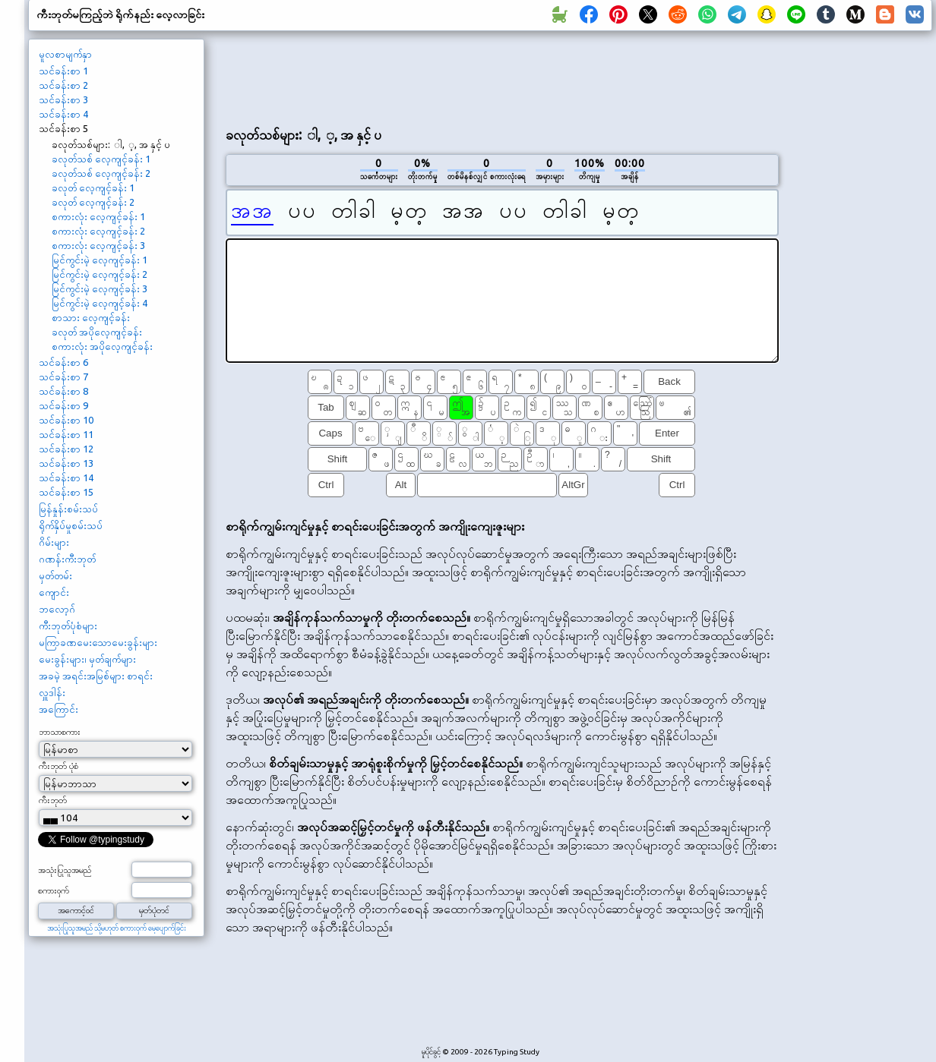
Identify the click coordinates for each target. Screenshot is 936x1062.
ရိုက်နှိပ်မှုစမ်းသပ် (71, 525)
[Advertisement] (861, 293)
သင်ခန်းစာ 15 (66, 492)
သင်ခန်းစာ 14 (66, 477)
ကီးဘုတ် (53, 800)
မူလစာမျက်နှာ (65, 54)
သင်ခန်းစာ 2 (63, 85)
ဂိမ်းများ (54, 542)
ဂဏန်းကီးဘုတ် (67, 558)
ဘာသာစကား (60, 731)
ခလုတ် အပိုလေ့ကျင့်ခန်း (97, 331)
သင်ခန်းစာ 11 (66, 434)
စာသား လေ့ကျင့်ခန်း (91, 317)
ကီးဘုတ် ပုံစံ (58, 766)
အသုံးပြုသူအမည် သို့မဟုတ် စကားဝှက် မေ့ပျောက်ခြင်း (116, 928)
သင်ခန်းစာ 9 (63, 405)
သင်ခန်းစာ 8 (63, 391)
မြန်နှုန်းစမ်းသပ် (68, 508)
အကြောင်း (58, 709)
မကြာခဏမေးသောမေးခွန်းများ (98, 642)
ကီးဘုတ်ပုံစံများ (68, 625)
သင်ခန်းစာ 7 (63, 376)
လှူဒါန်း (52, 692)
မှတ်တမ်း (55, 575)
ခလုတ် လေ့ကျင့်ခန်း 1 (93, 187)
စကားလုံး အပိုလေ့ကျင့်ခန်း (102, 346)
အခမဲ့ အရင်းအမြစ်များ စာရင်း (96, 675)
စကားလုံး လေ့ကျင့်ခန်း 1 (98, 216)
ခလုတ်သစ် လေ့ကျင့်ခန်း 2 (101, 173)
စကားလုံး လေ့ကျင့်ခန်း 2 (98, 230)
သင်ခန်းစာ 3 (63, 99)
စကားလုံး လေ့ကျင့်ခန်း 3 (98, 245)
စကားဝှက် (53, 890)
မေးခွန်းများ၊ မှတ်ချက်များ (87, 659)
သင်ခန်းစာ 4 (63, 114)
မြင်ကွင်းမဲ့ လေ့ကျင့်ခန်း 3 (99, 288)
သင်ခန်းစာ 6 (63, 362)
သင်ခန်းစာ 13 (66, 463)
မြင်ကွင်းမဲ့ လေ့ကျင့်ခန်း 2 (99, 274)
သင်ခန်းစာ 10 (66, 419)
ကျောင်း (54, 592)
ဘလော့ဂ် (57, 608)
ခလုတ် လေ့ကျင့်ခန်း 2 (93, 202)
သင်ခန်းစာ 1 (63, 70)
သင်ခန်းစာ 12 (66, 448)
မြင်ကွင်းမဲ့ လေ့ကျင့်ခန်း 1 (99, 259)
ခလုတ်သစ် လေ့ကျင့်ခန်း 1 (101, 158)
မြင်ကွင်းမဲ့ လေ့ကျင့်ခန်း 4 (99, 303)
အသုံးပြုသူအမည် (64, 869)
